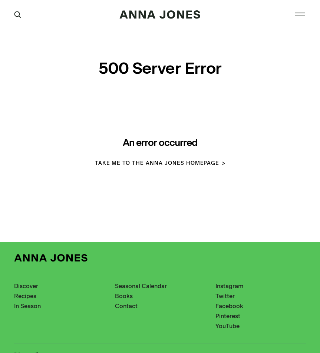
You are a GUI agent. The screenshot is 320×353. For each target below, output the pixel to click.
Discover (26, 286)
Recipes (25, 296)
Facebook (229, 306)
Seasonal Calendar (141, 286)
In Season (27, 306)
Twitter (225, 296)
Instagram (229, 286)
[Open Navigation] (300, 14)
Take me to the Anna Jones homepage (160, 163)
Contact (126, 306)
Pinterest (227, 316)
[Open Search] (17, 14)
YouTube (227, 326)
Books (124, 296)
